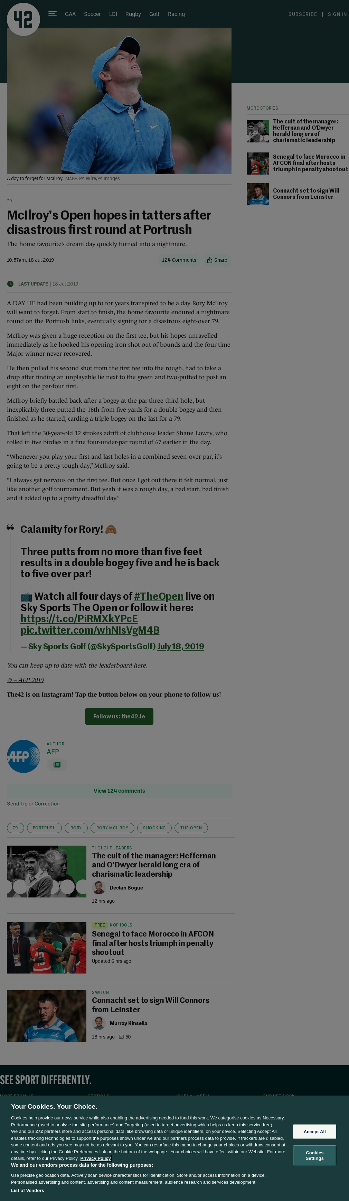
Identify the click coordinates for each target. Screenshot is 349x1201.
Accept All (315, 1131)
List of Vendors (27, 1190)
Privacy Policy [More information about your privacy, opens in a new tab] (96, 1158)
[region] (174, 1148)
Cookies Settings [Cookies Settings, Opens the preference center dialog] (315, 1155)
